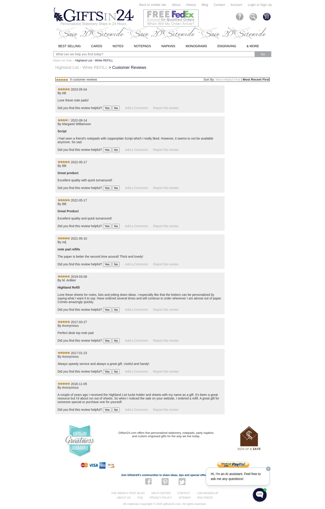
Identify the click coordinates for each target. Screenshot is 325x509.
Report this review (165, 108)
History (191, 5)
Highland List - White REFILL (81, 67)
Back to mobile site (152, 5)
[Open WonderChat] (259, 495)
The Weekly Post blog (128, 493)
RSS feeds (205, 497)
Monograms (196, 46)
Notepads (142, 46)
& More (252, 46)
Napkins (168, 46)
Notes (118, 46)
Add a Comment (136, 108)
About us (124, 497)
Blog (205, 5)
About (176, 5)
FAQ (140, 497)
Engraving (226, 46)
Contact (219, 5)
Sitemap (185, 497)
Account (236, 5)
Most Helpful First (228, 79)
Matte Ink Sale (62, 60)
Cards (96, 46)
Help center (161, 493)
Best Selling (69, 46)
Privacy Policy (161, 497)
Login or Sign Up (260, 5)
